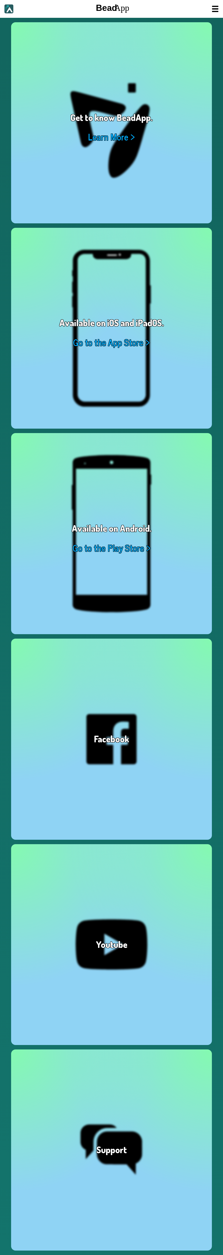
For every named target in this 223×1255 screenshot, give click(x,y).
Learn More (108, 137)
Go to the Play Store (108, 548)
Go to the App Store (108, 342)
